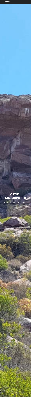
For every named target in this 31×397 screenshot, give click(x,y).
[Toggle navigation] (29, 1)
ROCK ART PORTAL (6, 2)
